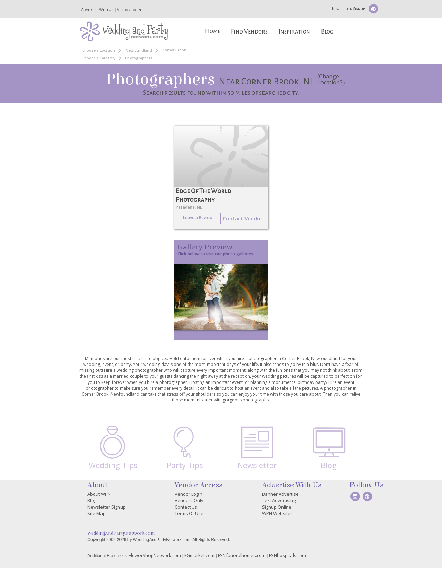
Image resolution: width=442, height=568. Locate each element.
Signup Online (276, 507)
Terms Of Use (189, 513)
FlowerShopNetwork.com (155, 555)
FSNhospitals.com (287, 555)
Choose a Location (98, 50)
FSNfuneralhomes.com (242, 555)
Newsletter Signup (348, 9)
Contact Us (186, 507)
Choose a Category (98, 58)
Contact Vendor (242, 218)
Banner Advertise (280, 494)
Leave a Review (198, 217)
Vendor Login (129, 10)
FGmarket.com (199, 555)
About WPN (99, 494)
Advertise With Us (97, 10)
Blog (327, 31)
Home (212, 31)
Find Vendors (249, 31)
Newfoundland (139, 50)
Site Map (96, 513)
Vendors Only (189, 500)
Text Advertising (279, 500)
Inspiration (294, 31)
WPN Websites (277, 513)
